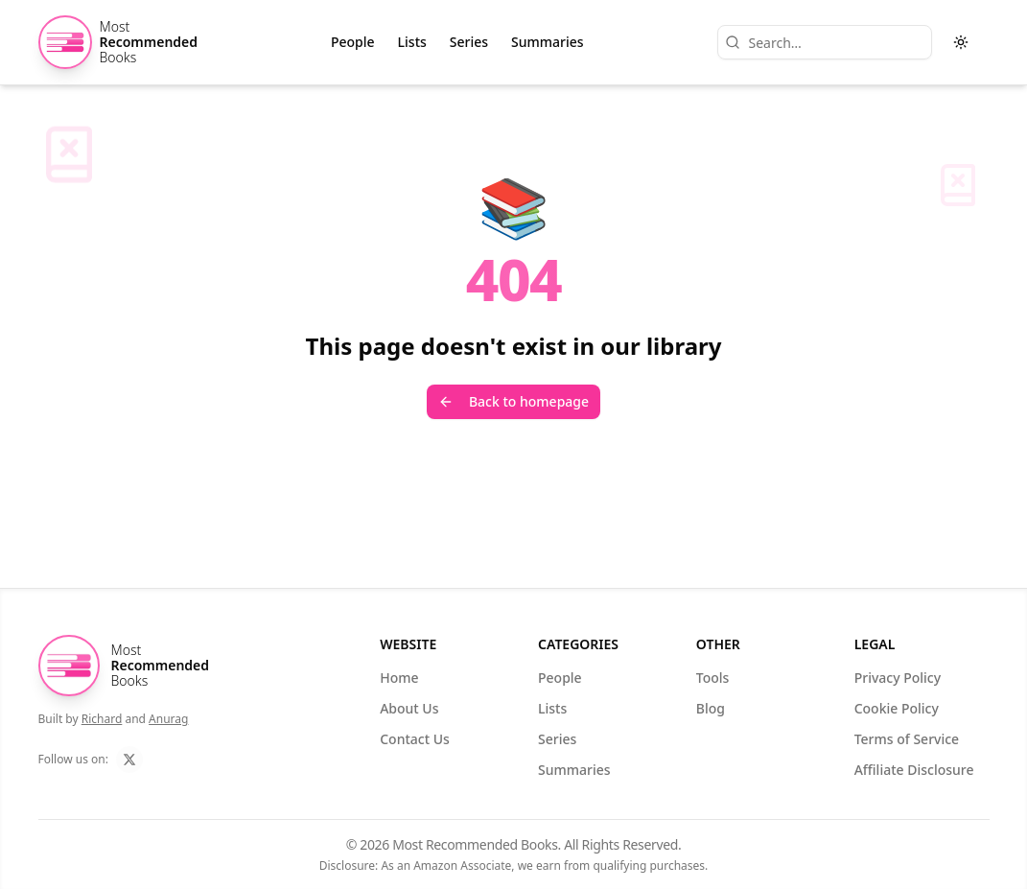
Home (405, 677)
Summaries (547, 42)
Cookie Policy (902, 708)
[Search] (824, 42)
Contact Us (420, 739)
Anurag (168, 719)
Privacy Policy (903, 677)
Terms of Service (912, 739)
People (353, 42)
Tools (718, 677)
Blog (716, 708)
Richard (102, 719)
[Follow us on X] (129, 759)
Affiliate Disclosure (920, 769)
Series (469, 42)
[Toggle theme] (961, 42)
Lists (412, 42)
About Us (415, 708)
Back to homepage (513, 401)
